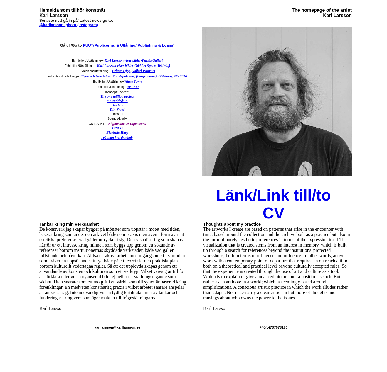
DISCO (117, 128)
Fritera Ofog (121, 71)
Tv (103, 138)
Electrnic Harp (117, 132)
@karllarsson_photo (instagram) (68, 25)
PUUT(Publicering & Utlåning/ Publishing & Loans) (128, 45)
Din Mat (117, 105)
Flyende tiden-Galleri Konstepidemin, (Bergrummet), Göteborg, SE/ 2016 (133, 76)
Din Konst (117, 110)
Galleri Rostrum (143, 71)
